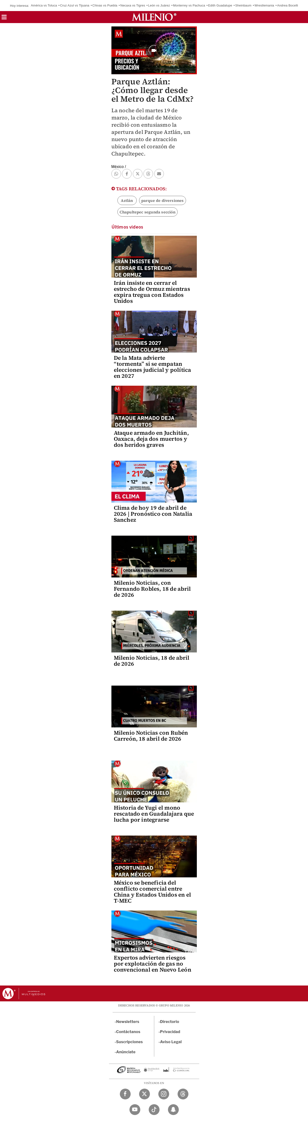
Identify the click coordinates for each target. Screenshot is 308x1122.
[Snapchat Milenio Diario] (173, 1109)
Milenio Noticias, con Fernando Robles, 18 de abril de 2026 (152, 589)
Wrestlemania (264, 5)
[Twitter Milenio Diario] (144, 1094)
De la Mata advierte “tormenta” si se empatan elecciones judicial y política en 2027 (152, 367)
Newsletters (127, 1021)
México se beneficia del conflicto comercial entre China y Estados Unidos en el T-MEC (152, 892)
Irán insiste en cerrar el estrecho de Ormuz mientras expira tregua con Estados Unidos (152, 292)
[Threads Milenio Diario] (183, 1094)
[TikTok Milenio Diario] (154, 1109)
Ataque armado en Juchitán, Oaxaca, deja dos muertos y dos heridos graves (151, 439)
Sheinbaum (243, 5)
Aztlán (127, 200)
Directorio (169, 1021)
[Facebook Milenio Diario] (125, 1094)
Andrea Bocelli (287, 5)
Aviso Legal (171, 1042)
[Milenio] (154, 17)
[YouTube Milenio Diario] (134, 1109)
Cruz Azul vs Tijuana (74, 5)
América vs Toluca (44, 5)
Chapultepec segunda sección (147, 212)
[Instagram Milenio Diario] (163, 1094)
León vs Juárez (159, 5)
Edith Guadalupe (220, 5)
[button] (4, 19)
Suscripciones (129, 1042)
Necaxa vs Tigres (132, 5)
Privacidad (170, 1031)
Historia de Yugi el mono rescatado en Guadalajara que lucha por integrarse (154, 814)
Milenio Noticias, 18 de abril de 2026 (152, 661)
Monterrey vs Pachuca (189, 5)
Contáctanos (128, 1031)
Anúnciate (125, 1052)
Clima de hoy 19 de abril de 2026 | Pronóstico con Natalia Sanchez (153, 514)
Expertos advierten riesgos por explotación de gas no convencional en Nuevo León (152, 963)
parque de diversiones (162, 200)
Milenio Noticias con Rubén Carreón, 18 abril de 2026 (151, 736)
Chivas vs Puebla (104, 5)
